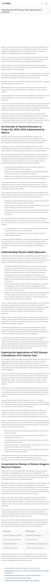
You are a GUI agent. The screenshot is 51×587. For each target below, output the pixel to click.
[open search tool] (42, 3)
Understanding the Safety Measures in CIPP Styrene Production (23, 575)
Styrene (6, 3)
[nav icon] (46, 3)
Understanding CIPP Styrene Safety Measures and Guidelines (22, 580)
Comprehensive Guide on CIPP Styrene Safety (18, 578)
